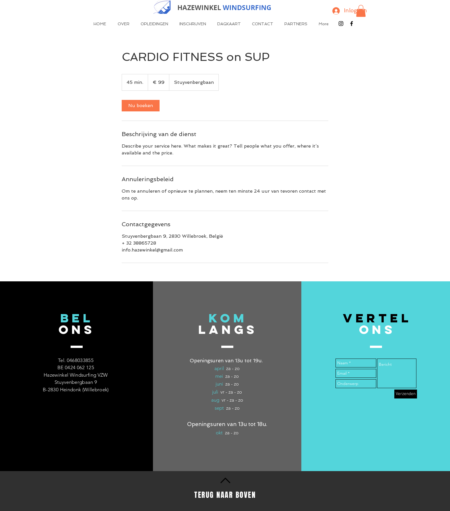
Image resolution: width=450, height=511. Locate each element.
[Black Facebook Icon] (351, 23)
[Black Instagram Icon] (341, 23)
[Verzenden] (405, 394)
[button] (361, 11)
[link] (141, 105)
